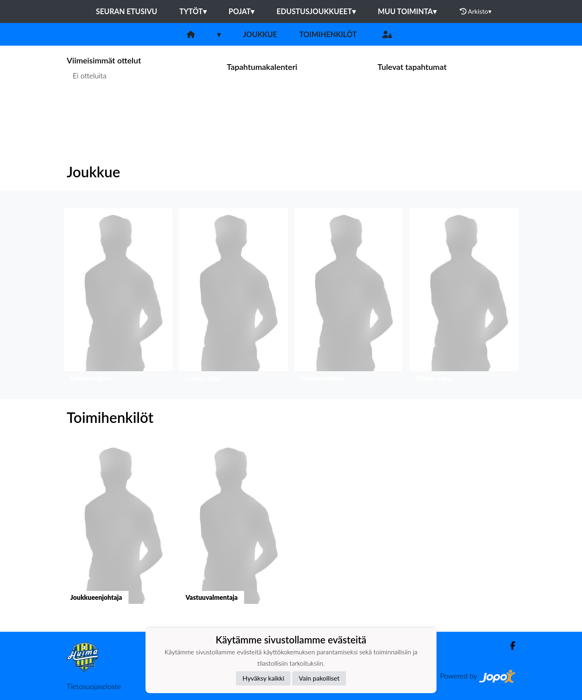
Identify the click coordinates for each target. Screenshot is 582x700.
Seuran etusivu (126, 11)
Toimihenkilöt (327, 34)
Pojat (242, 11)
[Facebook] (509, 645)
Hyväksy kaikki (263, 678)
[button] (118, 297)
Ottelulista (86, 107)
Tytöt (193, 11)
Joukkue (260, 34)
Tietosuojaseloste (94, 686)
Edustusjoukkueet (315, 11)
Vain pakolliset (319, 678)
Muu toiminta (407, 11)
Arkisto (475, 11)
